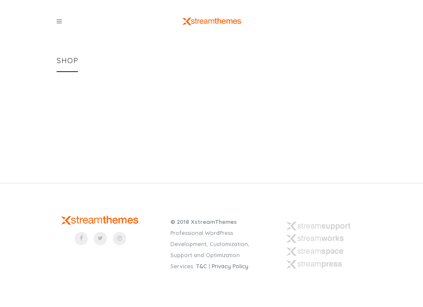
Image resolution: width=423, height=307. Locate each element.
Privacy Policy (230, 266)
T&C (201, 266)
